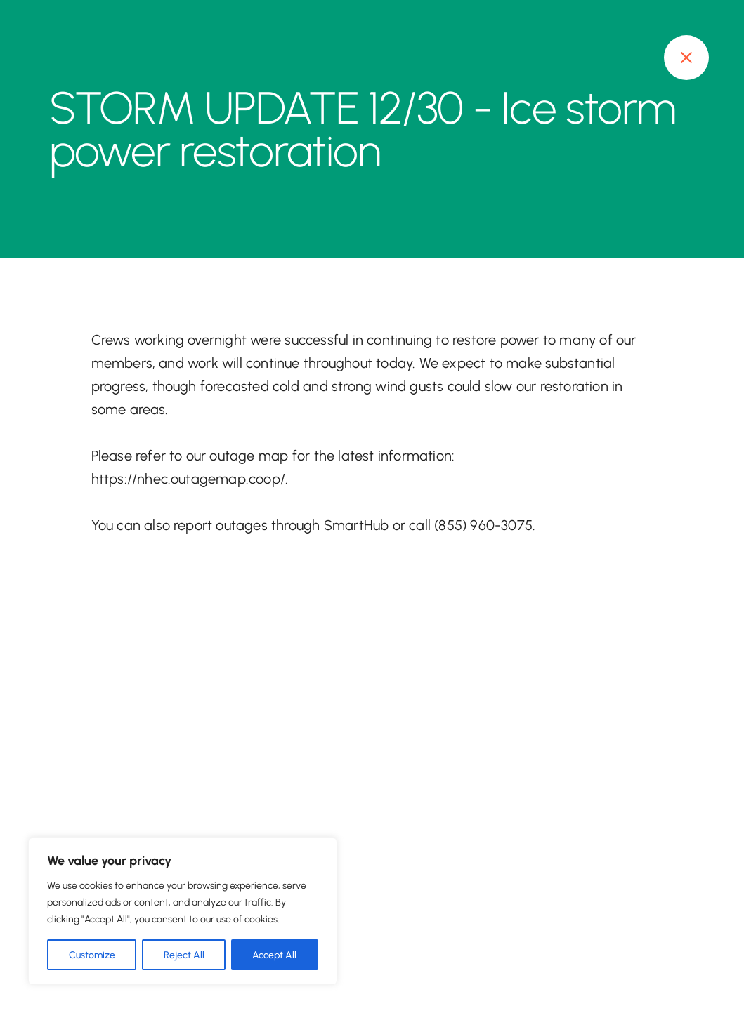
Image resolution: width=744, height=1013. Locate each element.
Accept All (275, 954)
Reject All (184, 954)
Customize (92, 954)
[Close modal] (686, 57)
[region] (182, 911)
